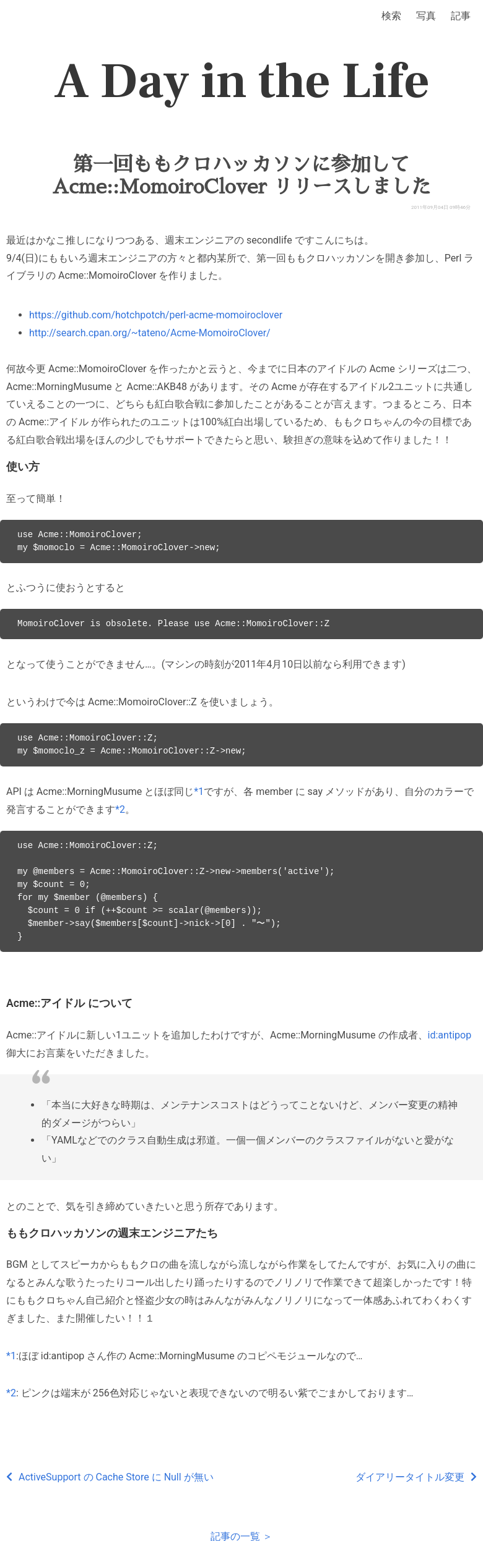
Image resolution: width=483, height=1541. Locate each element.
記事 (461, 16)
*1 (199, 791)
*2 (120, 809)
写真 (426, 16)
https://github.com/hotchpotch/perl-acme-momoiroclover (155, 315)
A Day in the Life (242, 81)
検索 (391, 16)
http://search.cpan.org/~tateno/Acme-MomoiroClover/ (150, 333)
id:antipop (450, 1035)
